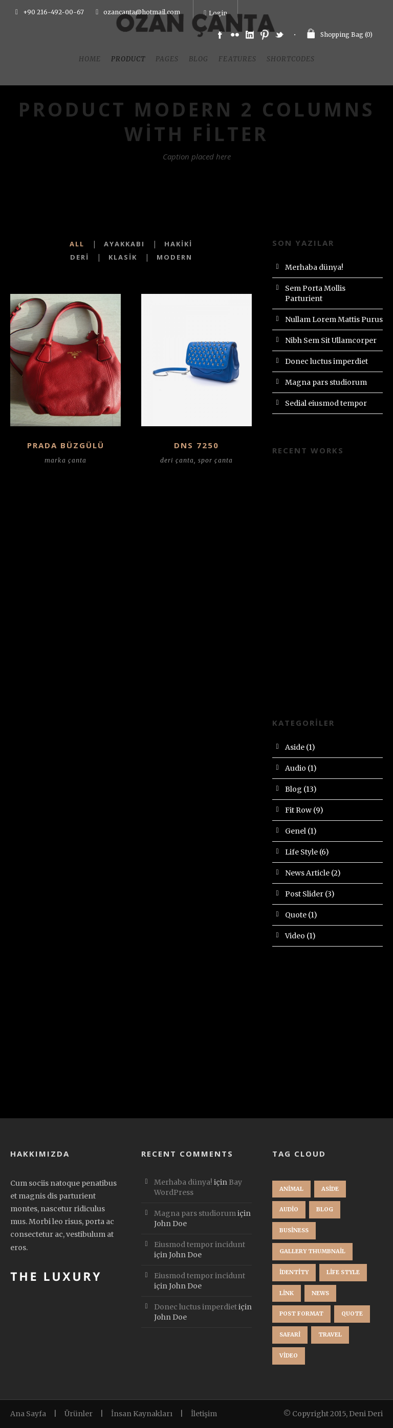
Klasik (122, 257)
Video (295, 935)
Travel (330, 1334)
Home (90, 59)
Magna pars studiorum (326, 382)
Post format (301, 1313)
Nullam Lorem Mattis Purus (334, 319)
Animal (291, 1188)
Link (286, 1293)
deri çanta (177, 460)
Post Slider (304, 894)
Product (128, 59)
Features (237, 59)
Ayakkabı (124, 243)
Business (294, 1230)
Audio (295, 768)
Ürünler (78, 1413)
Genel (295, 831)
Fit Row (298, 810)
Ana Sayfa (28, 1413)
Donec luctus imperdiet (326, 361)
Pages (167, 59)
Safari (289, 1334)
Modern (174, 257)
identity (294, 1272)
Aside (294, 747)
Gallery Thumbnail (312, 1251)
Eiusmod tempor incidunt (199, 1244)
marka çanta (65, 460)
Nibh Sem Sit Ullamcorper (331, 340)
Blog (198, 59)
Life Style (301, 852)
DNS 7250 (196, 445)
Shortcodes (291, 59)
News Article (307, 873)
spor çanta (215, 460)
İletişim (204, 1413)
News (320, 1293)
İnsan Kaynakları (141, 1413)
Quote (296, 914)
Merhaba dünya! (314, 267)
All (77, 243)
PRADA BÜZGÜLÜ (65, 445)
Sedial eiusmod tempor (326, 403)
